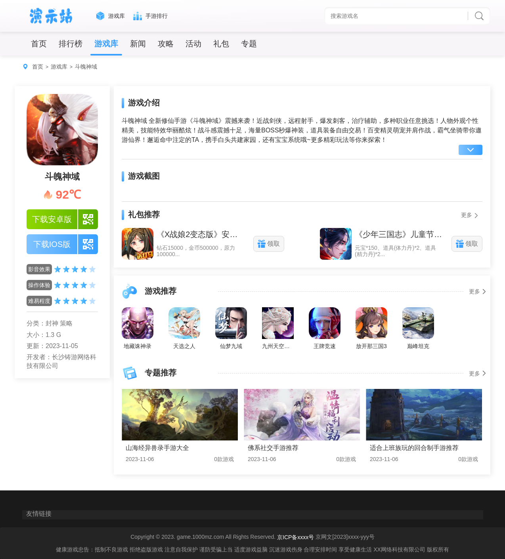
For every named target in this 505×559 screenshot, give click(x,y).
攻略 (166, 43)
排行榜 (70, 43)
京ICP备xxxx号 (295, 537)
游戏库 (106, 43)
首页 (39, 43)
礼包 (221, 43)
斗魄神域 (86, 66)
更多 (470, 215)
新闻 (138, 43)
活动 (193, 43)
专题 (249, 43)
